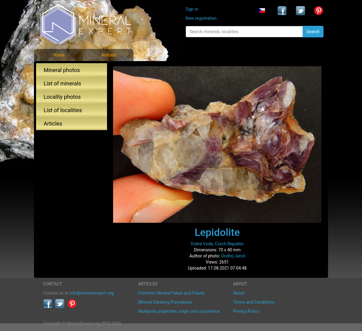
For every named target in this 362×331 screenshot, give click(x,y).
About (238, 293)
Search (313, 31)
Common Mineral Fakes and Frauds (171, 293)
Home (59, 55)
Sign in (192, 9)
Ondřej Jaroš (233, 255)
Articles (108, 55)
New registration (201, 18)
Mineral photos (62, 70)
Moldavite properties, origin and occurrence (179, 311)
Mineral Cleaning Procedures (165, 302)
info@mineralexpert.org (91, 293)
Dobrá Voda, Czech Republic (217, 243)
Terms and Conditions (254, 302)
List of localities (63, 110)
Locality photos (62, 97)
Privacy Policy (246, 311)
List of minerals (62, 83)
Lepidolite (217, 232)
